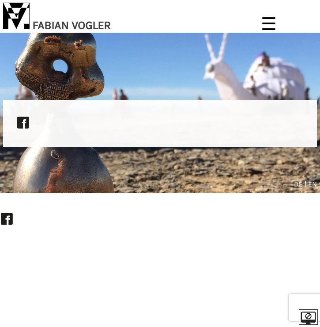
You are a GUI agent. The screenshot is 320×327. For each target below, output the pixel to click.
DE (299, 184)
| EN (311, 184)
